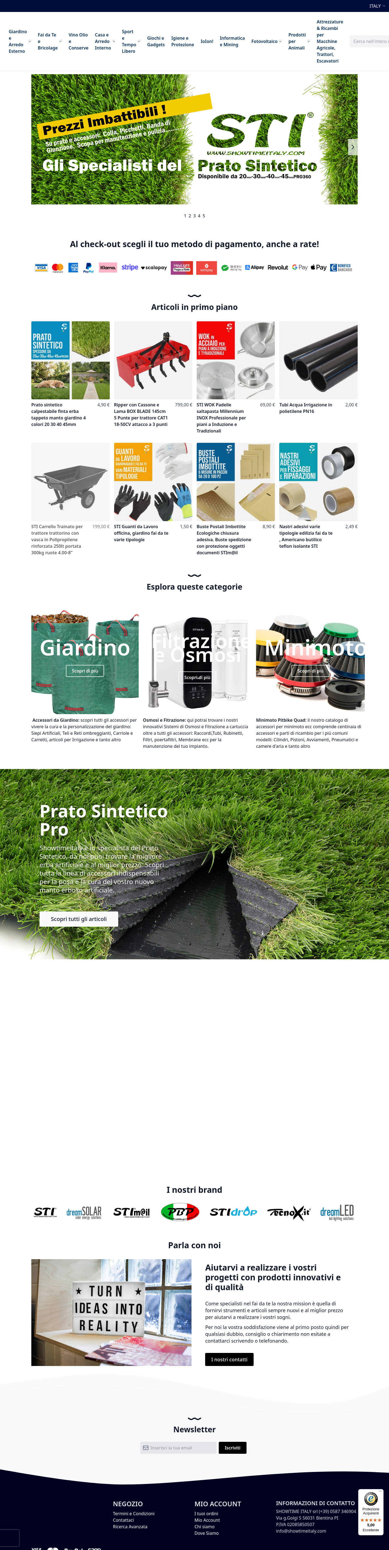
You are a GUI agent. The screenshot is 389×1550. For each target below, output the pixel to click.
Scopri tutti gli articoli (79, 919)
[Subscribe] (233, 1448)
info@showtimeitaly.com (301, 1531)
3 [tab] (194, 216)
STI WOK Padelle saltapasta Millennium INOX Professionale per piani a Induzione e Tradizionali (221, 418)
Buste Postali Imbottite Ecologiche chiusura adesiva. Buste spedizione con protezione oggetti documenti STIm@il (224, 540)
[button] (378, 6)
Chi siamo (204, 1527)
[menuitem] (20, 41)
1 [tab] (185, 216)
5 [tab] (204, 216)
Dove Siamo (206, 1533)
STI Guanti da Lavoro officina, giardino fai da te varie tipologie (141, 533)
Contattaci (123, 1520)
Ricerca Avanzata (130, 1527)
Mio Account (207, 1520)
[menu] (176, 41)
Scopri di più (85, 671)
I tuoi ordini (206, 1514)
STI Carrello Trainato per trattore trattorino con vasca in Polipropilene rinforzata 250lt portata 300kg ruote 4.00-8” (57, 540)
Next (353, 147)
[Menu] (380, 1492)
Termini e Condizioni (134, 1514)
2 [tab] (190, 216)
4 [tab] (199, 216)
